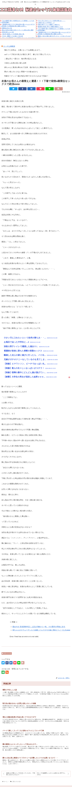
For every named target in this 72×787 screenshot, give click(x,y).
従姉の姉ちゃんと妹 (8, 32)
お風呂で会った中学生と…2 (46, 22)
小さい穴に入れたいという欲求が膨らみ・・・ (51, 20)
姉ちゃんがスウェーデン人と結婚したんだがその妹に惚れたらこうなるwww (41, 630)
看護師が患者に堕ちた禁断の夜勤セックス (50, 26)
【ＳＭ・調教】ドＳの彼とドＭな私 (12, 36)
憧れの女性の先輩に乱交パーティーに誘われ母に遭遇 (17, 30)
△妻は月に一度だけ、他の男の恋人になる (20, 59)
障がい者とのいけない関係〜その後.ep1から (21, 72)
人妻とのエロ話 (6, 653)
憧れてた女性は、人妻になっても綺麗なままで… (22, 50)
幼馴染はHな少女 (7, 28)
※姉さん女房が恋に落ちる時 (15, 63)
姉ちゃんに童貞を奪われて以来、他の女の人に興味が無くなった (28, 67)
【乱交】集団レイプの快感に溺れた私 (13, 34)
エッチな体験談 (9, 46)
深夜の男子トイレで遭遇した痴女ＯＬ (49, 24)
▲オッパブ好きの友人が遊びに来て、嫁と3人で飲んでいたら (27, 54)
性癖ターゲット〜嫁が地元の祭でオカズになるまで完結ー (26, 76)
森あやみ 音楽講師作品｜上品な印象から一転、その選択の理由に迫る (38, 627)
